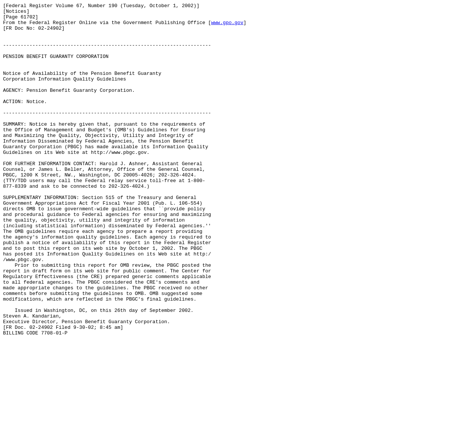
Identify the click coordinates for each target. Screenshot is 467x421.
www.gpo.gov (227, 26)
